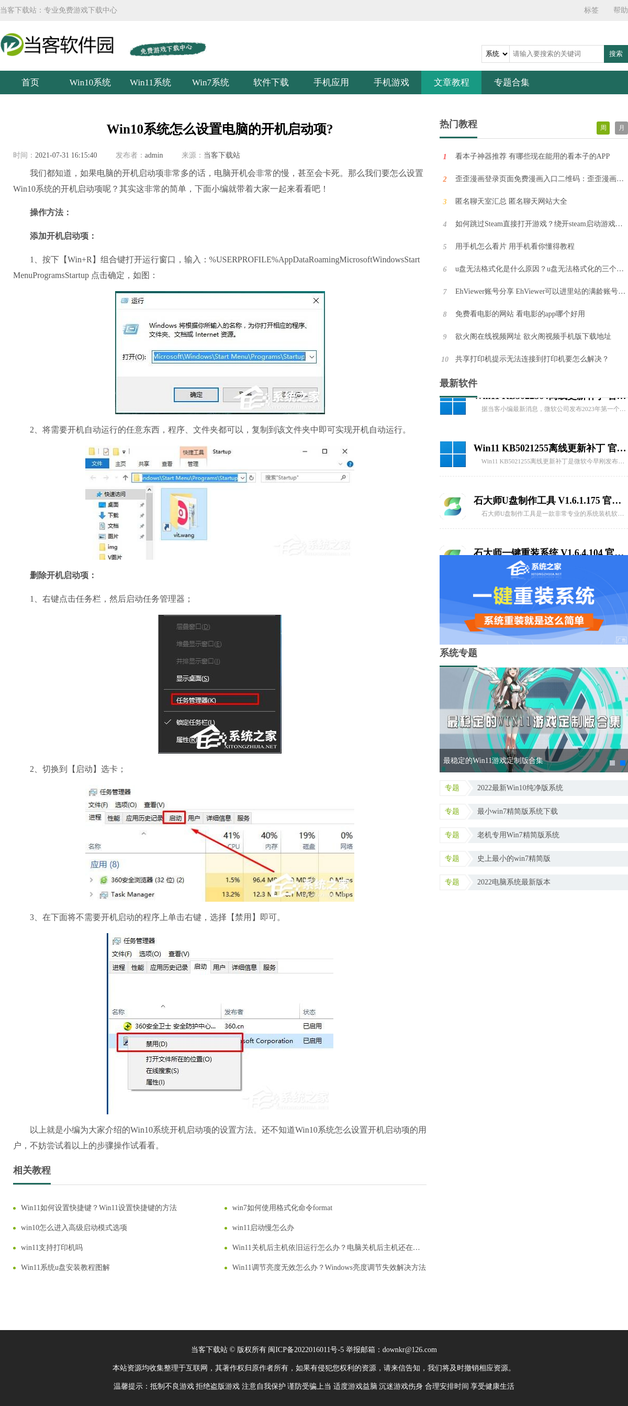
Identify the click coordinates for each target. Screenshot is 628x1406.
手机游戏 (391, 82)
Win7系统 (210, 82)
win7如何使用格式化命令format (282, 1208)
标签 (591, 10)
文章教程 (451, 82)
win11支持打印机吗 (52, 1248)
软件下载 (271, 82)
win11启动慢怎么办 (263, 1228)
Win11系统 (150, 82)
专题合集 (512, 82)
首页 (30, 82)
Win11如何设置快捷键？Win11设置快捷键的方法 (99, 1208)
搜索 (616, 54)
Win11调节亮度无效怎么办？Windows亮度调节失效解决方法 (329, 1267)
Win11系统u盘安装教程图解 (65, 1267)
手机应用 (331, 82)
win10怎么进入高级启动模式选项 (74, 1228)
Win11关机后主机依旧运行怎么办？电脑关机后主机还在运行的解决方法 (326, 1248)
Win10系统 (90, 82)
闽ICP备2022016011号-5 (306, 1350)
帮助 (620, 10)
